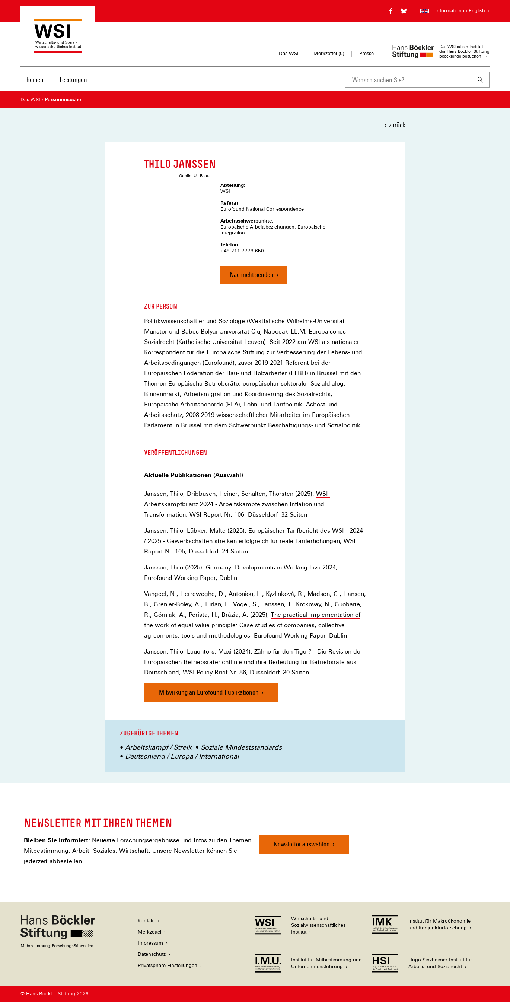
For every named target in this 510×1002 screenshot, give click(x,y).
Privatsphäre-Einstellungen (167, 965)
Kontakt (146, 920)
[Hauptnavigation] (55, 79)
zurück (397, 125)
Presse (366, 53)
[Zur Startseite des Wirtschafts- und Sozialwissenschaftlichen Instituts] (58, 50)
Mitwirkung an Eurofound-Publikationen (209, 692)
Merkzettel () (328, 53)
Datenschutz (152, 954)
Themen (33, 79)
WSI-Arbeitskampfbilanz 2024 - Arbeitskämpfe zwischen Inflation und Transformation (237, 504)
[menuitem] (33, 84)
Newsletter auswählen (302, 844)
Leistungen (73, 79)
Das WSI (289, 53)
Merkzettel (149, 932)
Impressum (150, 943)
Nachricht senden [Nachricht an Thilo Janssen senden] (252, 274)
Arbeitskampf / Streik (158, 747)
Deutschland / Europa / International (182, 756)
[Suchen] (481, 80)
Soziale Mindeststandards (241, 747)
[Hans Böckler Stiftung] (57, 946)
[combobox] (408, 80)
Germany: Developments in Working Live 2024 (271, 567)
